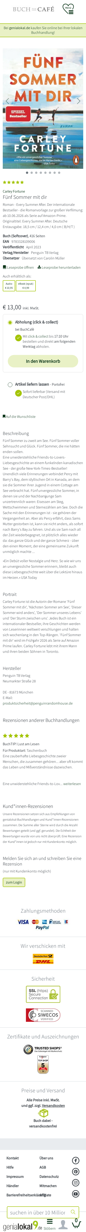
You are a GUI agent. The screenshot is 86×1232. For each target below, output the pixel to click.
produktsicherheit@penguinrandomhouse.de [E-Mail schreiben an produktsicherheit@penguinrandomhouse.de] (38, 703)
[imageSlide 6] (54, 172)
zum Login (14, 882)
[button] (50, 1225)
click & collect (38, 336)
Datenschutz (49, 1176)
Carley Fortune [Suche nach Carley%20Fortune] (14, 191)
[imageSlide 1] (32, 172)
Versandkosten (53, 1105)
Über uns (46, 1158)
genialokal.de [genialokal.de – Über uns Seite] (19, 27)
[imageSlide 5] (50, 172)
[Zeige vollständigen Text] (43, 759)
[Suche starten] (73, 1212)
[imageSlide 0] (27, 172)
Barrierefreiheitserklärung (21, 1195)
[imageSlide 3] (41, 172)
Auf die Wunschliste (19, 416)
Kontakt (12, 1158)
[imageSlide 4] (45, 172)
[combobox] (37, 1212)
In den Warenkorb (43, 361)
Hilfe (10, 1167)
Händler (12, 1185)
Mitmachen (48, 1185)
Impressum (15, 1176)
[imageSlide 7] (59, 172)
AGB (42, 1167)
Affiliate (45, 1195)
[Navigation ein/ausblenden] (63, 1224)
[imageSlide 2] (36, 172)
